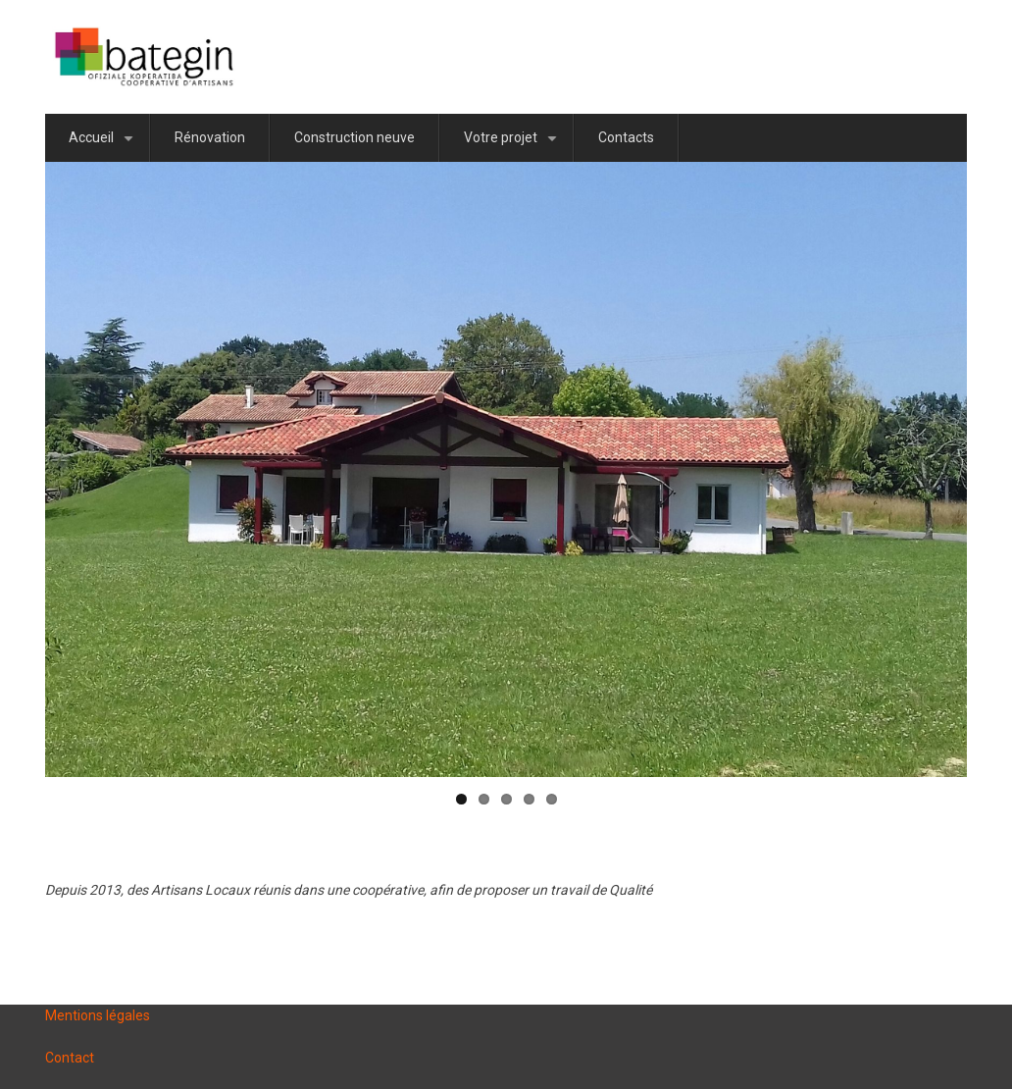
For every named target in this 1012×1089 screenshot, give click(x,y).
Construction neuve (354, 137)
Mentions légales (97, 1015)
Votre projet (514, 146)
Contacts (626, 137)
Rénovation (210, 137)
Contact (69, 1057)
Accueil (104, 146)
